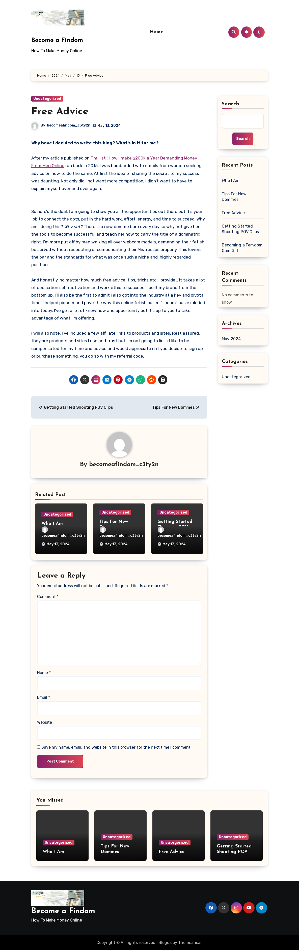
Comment (48, 596)
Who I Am (52, 523)
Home (156, 32)
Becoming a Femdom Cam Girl (242, 248)
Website (44, 722)
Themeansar (190, 942)
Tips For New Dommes (234, 197)
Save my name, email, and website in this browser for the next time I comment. (116, 747)
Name (44, 672)
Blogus (165, 942)
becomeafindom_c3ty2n (68, 125)
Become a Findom (57, 41)
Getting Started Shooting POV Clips (240, 229)
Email (43, 697)
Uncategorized (47, 99)
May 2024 (231, 338)
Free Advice (60, 112)
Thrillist (98, 158)
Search (230, 104)
